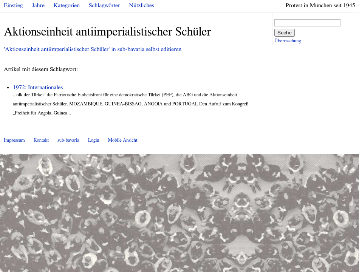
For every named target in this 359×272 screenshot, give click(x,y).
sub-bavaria (68, 140)
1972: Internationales (38, 87)
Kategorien (67, 5)
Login (93, 140)
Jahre (38, 5)
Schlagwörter (104, 5)
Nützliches (141, 5)
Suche (284, 33)
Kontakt (41, 140)
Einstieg (13, 5)
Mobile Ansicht (123, 140)
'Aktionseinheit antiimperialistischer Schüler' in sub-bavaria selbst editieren (92, 49)
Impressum (14, 140)
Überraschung (287, 41)
